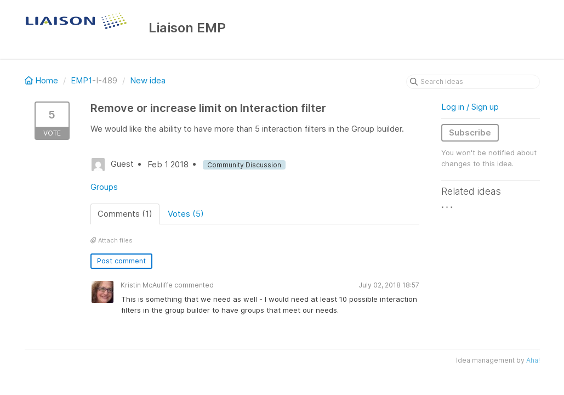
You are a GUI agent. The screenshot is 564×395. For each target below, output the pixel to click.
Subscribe (470, 132)
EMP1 (81, 80)
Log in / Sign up (470, 106)
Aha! (533, 360)
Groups (104, 187)
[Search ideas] (473, 82)
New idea (148, 80)
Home (42, 80)
